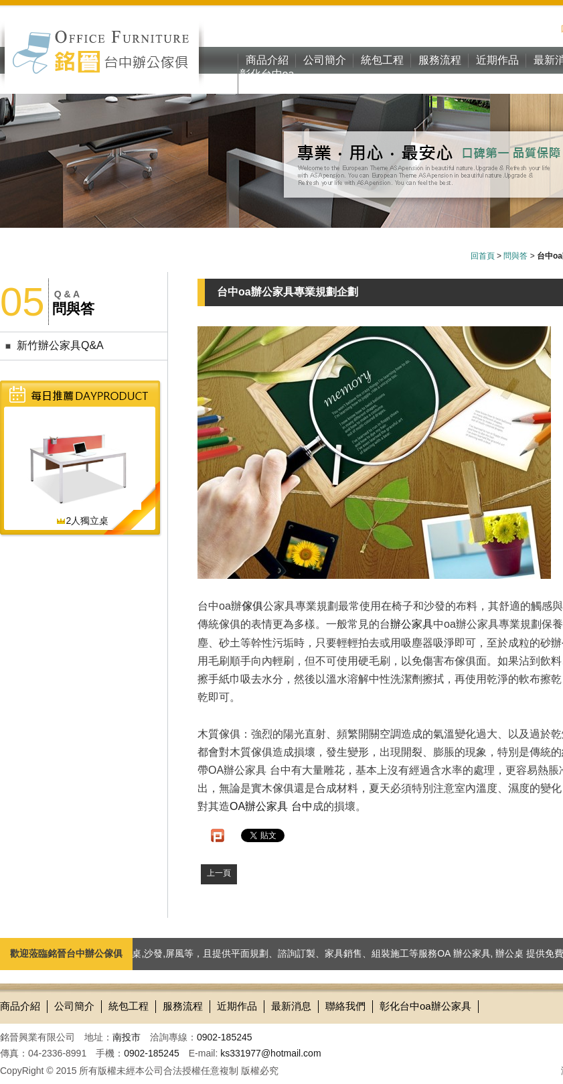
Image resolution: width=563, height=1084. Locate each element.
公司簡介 (324, 60)
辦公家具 (411, 624)
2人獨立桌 (82, 520)
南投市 (126, 1037)
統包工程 (382, 60)
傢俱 (252, 606)
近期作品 (497, 60)
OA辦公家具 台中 (271, 806)
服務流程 (439, 60)
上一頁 (219, 873)
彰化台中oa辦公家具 (267, 81)
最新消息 (291, 1006)
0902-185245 (224, 1037)
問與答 (515, 256)
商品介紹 (267, 60)
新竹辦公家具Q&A (60, 345)
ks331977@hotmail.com (270, 1053)
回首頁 (483, 256)
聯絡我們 (345, 1006)
